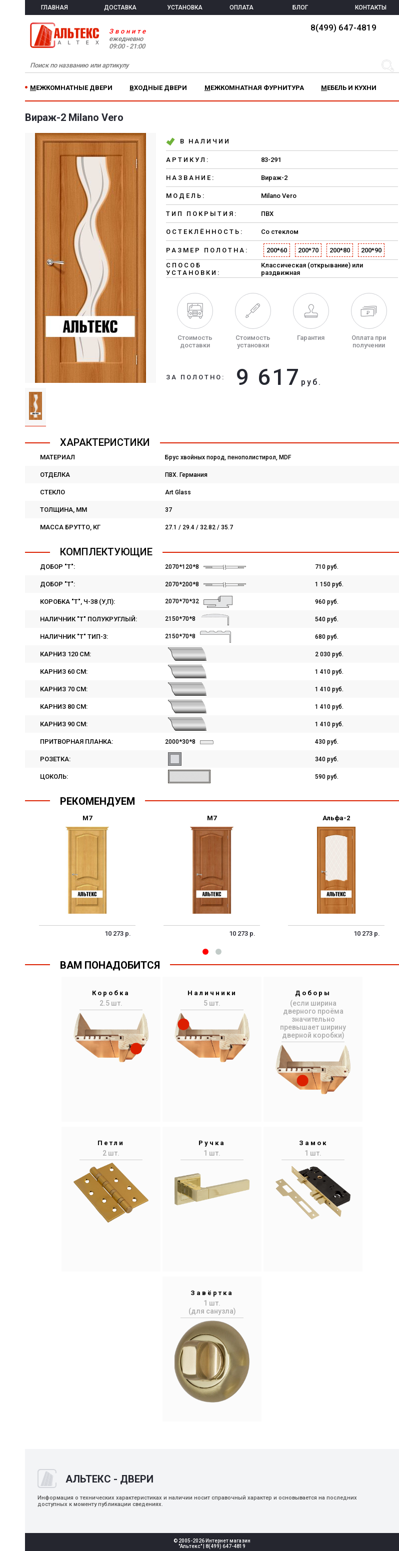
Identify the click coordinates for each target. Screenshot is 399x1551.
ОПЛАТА (242, 7)
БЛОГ (300, 7)
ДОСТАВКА (120, 7)
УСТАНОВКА (184, 7)
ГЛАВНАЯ (54, 7)
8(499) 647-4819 (343, 27)
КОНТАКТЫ (370, 7)
